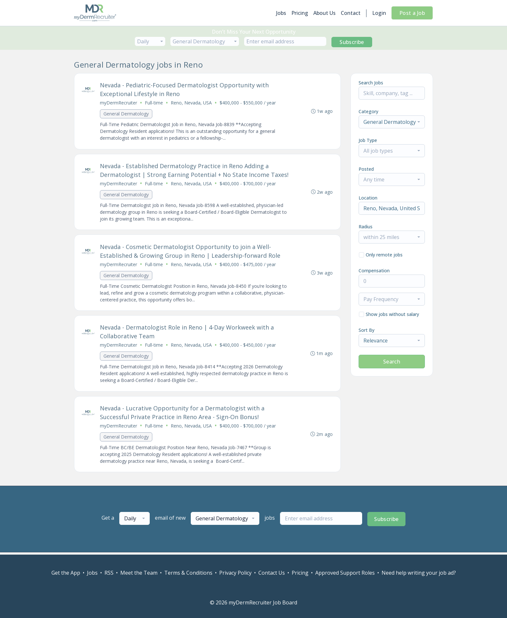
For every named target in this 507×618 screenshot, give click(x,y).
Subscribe (352, 42)
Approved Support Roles (345, 572)
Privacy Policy (235, 572)
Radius (365, 226)
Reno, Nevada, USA (191, 103)
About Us (324, 12)
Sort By (366, 330)
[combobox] (150, 41)
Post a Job (412, 12)
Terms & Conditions (188, 572)
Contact (351, 12)
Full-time (154, 103)
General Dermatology (126, 114)
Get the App (65, 572)
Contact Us (271, 572)
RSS (108, 572)
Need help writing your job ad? (419, 572)
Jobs (281, 12)
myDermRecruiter (118, 103)
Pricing (299, 12)
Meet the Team (138, 572)
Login (379, 12)
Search (391, 361)
